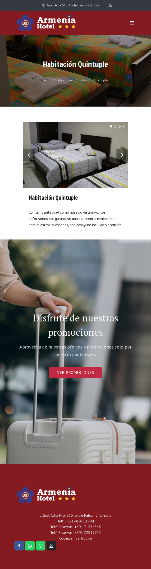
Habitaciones (64, 80)
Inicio (46, 80)
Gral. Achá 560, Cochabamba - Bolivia (70, 5)
